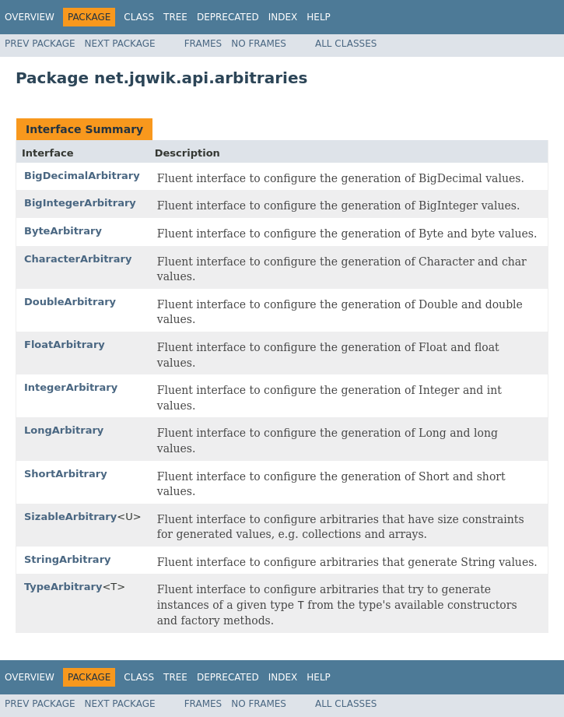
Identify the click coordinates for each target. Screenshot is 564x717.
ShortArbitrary (65, 474)
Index (283, 17)
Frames (203, 43)
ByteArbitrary (63, 231)
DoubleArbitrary (70, 302)
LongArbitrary (63, 430)
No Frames (258, 43)
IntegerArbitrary (70, 387)
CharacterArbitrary (77, 259)
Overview (29, 17)
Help (319, 17)
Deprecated (228, 17)
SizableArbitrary (70, 516)
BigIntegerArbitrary (80, 203)
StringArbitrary (67, 559)
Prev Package (40, 43)
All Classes (346, 43)
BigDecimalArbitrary (82, 175)
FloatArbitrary (64, 344)
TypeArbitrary (63, 586)
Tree (175, 17)
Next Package (120, 43)
